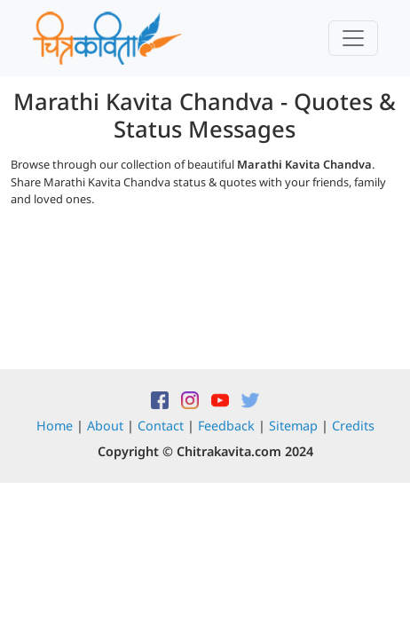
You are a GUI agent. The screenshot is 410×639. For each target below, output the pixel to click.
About (105, 425)
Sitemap (293, 425)
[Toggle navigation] (353, 38)
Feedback (226, 425)
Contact (161, 425)
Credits (353, 425)
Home (54, 425)
